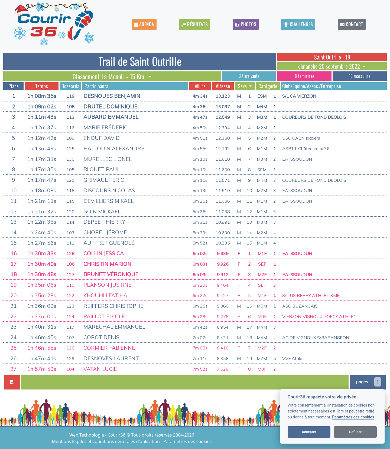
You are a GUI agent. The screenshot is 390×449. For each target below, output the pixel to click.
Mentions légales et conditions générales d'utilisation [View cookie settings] (106, 441)
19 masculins (359, 76)
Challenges (298, 24)
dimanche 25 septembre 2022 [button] (329, 66)
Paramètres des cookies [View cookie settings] (187, 441)
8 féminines (304, 76)
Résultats (194, 24)
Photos (245, 24)
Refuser (355, 432)
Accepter (309, 432)
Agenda (144, 24)
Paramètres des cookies (353, 417)
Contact (351, 24)
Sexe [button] (243, 86)
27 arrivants (249, 76)
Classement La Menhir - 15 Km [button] (109, 76)
